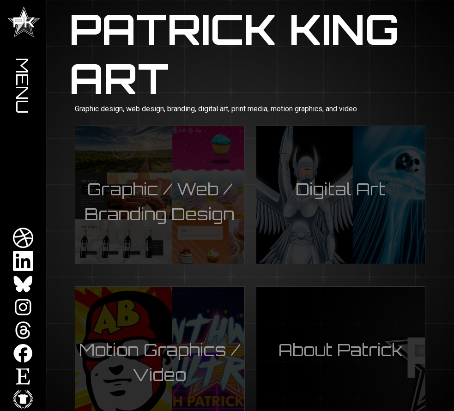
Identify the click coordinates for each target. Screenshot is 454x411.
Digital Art (341, 189)
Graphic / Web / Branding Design (160, 201)
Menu (22, 86)
